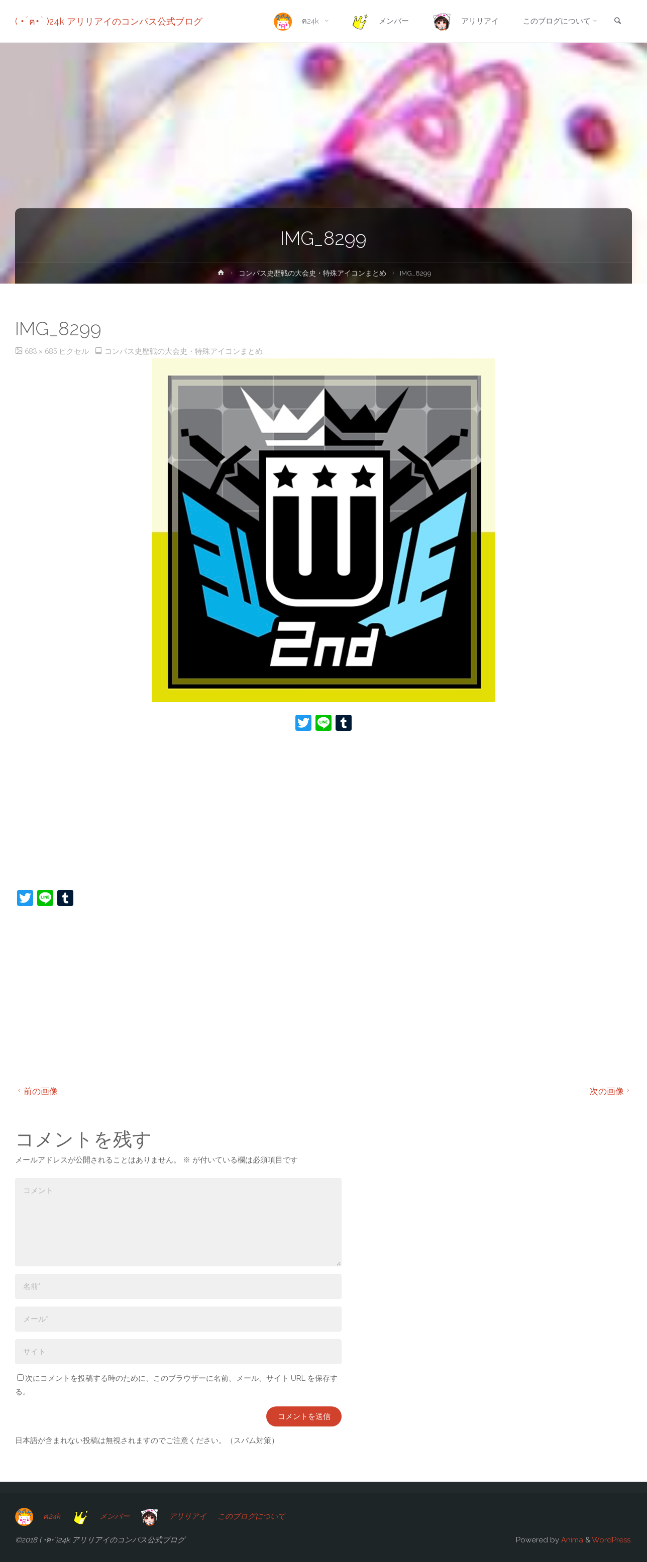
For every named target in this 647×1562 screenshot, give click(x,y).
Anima (571, 1539)
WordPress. (612, 1539)
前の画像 (36, 1091)
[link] (617, 22)
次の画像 (611, 1091)
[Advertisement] (316, 811)
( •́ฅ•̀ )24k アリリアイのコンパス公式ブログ (108, 21)
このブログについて (251, 1516)
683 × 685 (42, 351)
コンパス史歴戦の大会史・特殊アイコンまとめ (312, 273)
